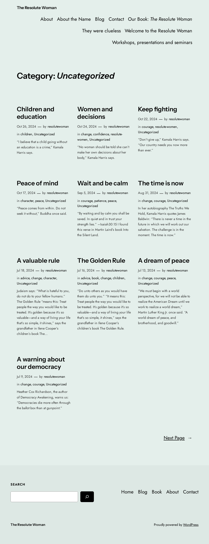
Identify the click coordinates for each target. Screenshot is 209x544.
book (95, 278)
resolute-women (166, 126)
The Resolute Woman (37, 7)
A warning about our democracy (41, 363)
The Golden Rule (101, 260)
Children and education (35, 112)
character (27, 200)
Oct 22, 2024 (147, 119)
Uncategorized (44, 134)
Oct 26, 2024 (26, 126)
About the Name (74, 19)
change (86, 134)
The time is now (161, 183)
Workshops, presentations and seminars (152, 42)
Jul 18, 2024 (25, 270)
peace (39, 200)
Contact (116, 19)
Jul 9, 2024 (24, 376)
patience (100, 200)
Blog (99, 19)
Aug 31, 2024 (148, 192)
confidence (101, 134)
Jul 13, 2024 (146, 270)
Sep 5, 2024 (86, 192)
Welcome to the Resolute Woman (158, 30)
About (46, 19)
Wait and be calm (102, 183)
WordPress (190, 524)
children (26, 134)
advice (25, 278)
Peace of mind (37, 183)
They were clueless (101, 30)
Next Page (178, 438)
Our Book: (160, 19)
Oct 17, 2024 (26, 192)
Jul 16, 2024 (85, 270)
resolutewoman (58, 126)
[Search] (87, 496)
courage (147, 126)
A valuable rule (38, 260)
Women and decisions (95, 112)
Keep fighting (157, 109)
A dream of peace (163, 260)
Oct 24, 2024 (86, 126)
